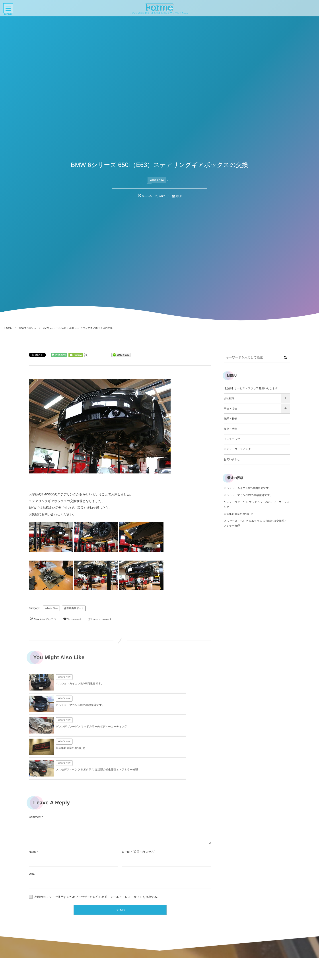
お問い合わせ (232, 459)
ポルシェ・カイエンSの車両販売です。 (79, 686)
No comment (74, 619)
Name (33, 810)
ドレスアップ (232, 439)
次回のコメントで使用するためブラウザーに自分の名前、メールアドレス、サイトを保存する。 (97, 855)
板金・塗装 (230, 428)
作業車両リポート (74, 608)
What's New (157, 179)
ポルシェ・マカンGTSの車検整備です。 (171, 686)
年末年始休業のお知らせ (162, 709)
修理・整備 (230, 418)
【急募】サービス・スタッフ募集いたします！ (252, 388)
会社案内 (229, 398)
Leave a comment (101, 619)
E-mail (126, 810)
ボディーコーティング (237, 449)
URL (32, 832)
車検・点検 (230, 408)
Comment (35, 775)
